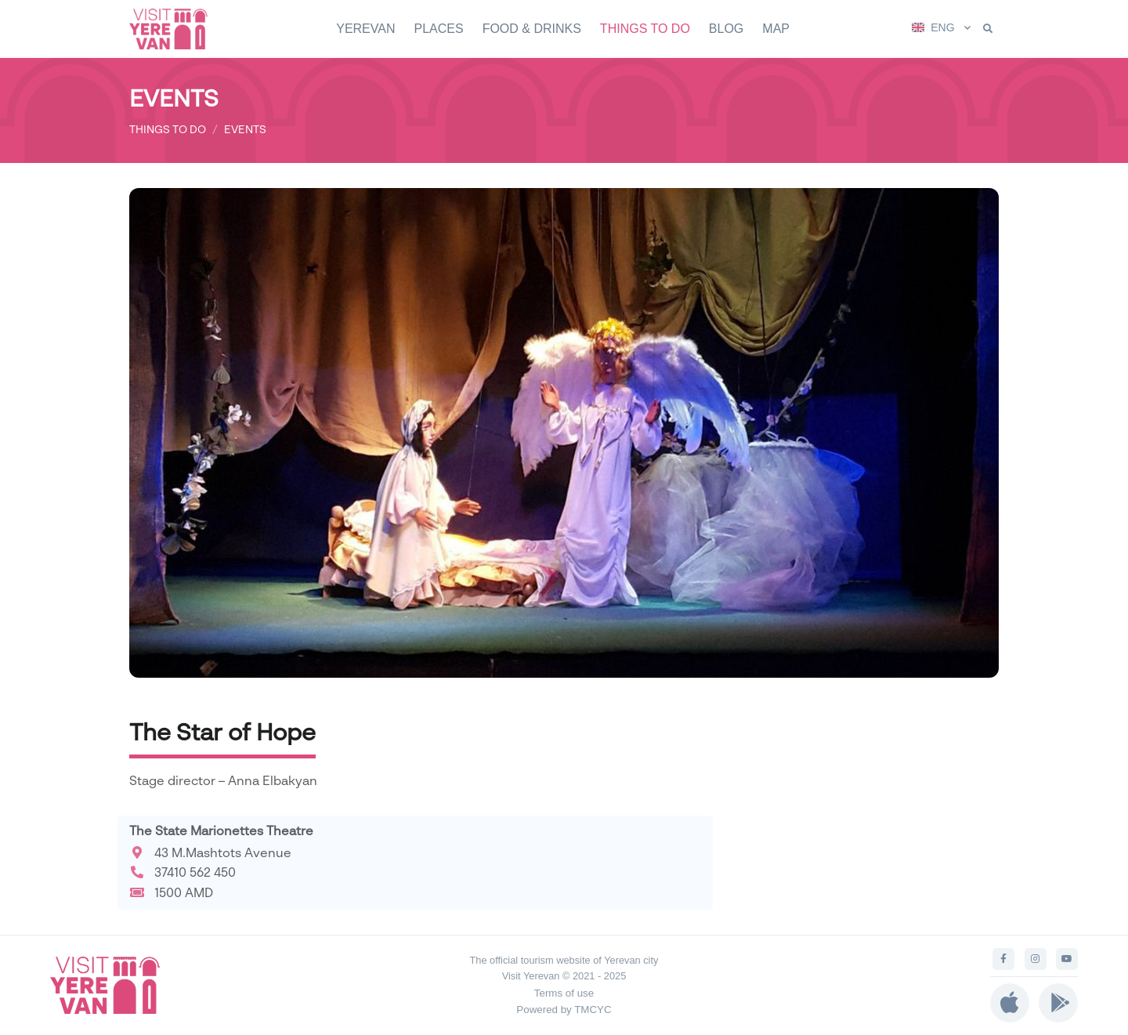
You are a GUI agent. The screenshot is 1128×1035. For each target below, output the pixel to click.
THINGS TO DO (645, 28)
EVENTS (245, 129)
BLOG (726, 28)
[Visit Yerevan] (176, 28)
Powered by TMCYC (563, 1009)
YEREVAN (365, 28)
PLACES (438, 28)
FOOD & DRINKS (532, 28)
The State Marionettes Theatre (221, 830)
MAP (776, 28)
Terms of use (564, 993)
